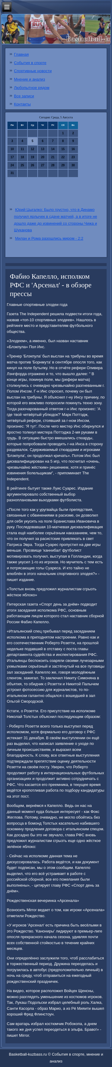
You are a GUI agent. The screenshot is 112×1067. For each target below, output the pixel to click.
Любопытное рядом (31, 87)
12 (32, 149)
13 (42, 149)
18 (22, 157)
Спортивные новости (33, 71)
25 (22, 165)
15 (63, 149)
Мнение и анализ (29, 79)
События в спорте (30, 63)
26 (32, 165)
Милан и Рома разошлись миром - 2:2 (49, 238)
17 (12, 157)
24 (12, 165)
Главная (21, 54)
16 (73, 149)
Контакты (22, 104)
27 (42, 165)
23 (73, 157)
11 (22, 149)
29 (63, 165)
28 (52, 165)
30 (73, 165)
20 (42, 157)
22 (63, 157)
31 (12, 173)
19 (32, 157)
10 (12, 149)
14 (52, 149)
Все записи (24, 96)
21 (52, 157)
